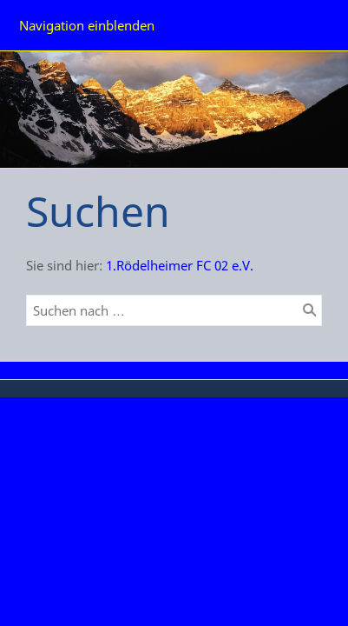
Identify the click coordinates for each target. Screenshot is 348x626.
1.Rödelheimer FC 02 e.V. (179, 265)
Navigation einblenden (86, 25)
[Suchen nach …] (174, 310)
